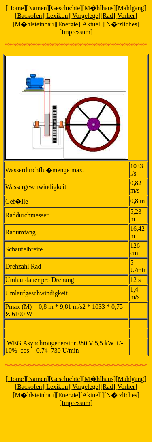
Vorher (126, 15)
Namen (37, 7)
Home (16, 7)
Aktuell (92, 24)
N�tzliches (121, 24)
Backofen (29, 15)
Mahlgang (131, 7)
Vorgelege (85, 15)
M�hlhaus (98, 7)
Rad (108, 15)
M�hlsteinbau (34, 24)
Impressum (76, 31)
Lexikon (57, 15)
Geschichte (65, 7)
